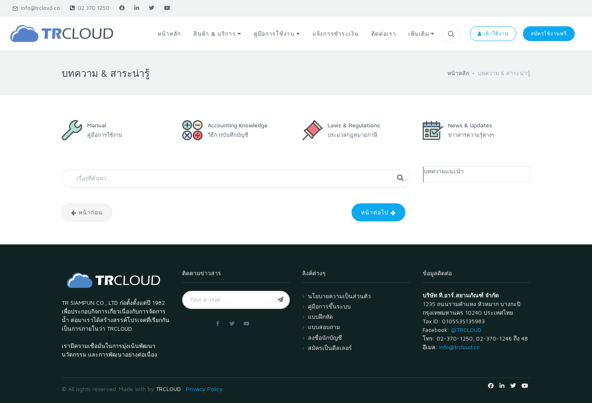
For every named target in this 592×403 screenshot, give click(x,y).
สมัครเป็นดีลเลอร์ (330, 347)
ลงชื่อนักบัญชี (325, 337)
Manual (96, 125)
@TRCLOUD (466, 329)
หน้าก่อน (87, 212)
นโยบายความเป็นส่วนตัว (339, 295)
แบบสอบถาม (324, 326)
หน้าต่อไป (378, 212)
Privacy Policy (204, 388)
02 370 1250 (89, 8)
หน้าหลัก (458, 72)
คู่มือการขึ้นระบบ (329, 306)
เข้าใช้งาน (493, 33)
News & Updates (470, 125)
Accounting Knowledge (238, 125)
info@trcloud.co (36, 8)
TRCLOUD (168, 388)
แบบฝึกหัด (320, 316)
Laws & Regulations (354, 125)
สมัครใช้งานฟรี (549, 33)
